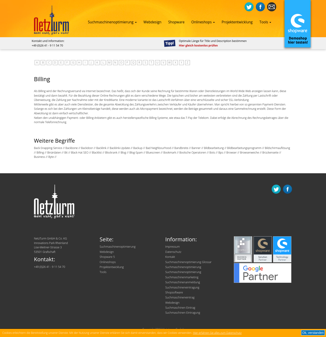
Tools (265, 22)
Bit (66, 152)
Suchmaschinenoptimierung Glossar (188, 262)
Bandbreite (181, 148)
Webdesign (152, 22)
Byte (51, 157)
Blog (123, 152)
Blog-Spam (136, 152)
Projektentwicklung (237, 22)
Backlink (101, 148)
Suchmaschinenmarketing (181, 277)
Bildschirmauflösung (277, 148)
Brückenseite (270, 152)
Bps (220, 152)
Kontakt (170, 257)
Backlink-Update (120, 148)
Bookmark (169, 152)
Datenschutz (173, 252)
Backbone (71, 148)
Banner (196, 148)
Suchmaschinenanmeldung (182, 282)
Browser (231, 152)
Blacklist (97, 152)
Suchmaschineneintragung (182, 287)
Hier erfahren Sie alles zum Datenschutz (217, 333)
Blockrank (111, 152)
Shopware (176, 22)
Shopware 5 (107, 257)
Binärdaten (54, 152)
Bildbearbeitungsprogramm (244, 148)
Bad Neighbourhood (158, 148)
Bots (212, 152)
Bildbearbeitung (214, 148)
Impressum (172, 247)
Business (39, 157)
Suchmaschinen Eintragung (182, 313)
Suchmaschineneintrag (179, 297)
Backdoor (87, 148)
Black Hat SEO (79, 152)
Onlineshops (203, 22)
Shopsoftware (174, 292)
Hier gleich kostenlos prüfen (198, 45)
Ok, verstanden (313, 333)
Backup (137, 148)
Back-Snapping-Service (48, 148)
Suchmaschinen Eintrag (180, 308)
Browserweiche (249, 152)
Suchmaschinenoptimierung (112, 22)
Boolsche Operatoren (192, 152)
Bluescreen (153, 152)
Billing (40, 152)
